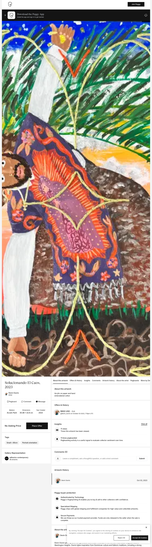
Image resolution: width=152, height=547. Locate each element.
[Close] (146, 527)
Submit (142, 458)
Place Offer (37, 426)
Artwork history (108, 380)
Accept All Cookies (140, 538)
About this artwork (60, 380)
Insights (87, 380)
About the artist (122, 380)
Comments (96, 380)
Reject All (121, 538)
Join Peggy (136, 4)
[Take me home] (10, 4)
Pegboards (134, 380)
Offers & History (76, 380)
